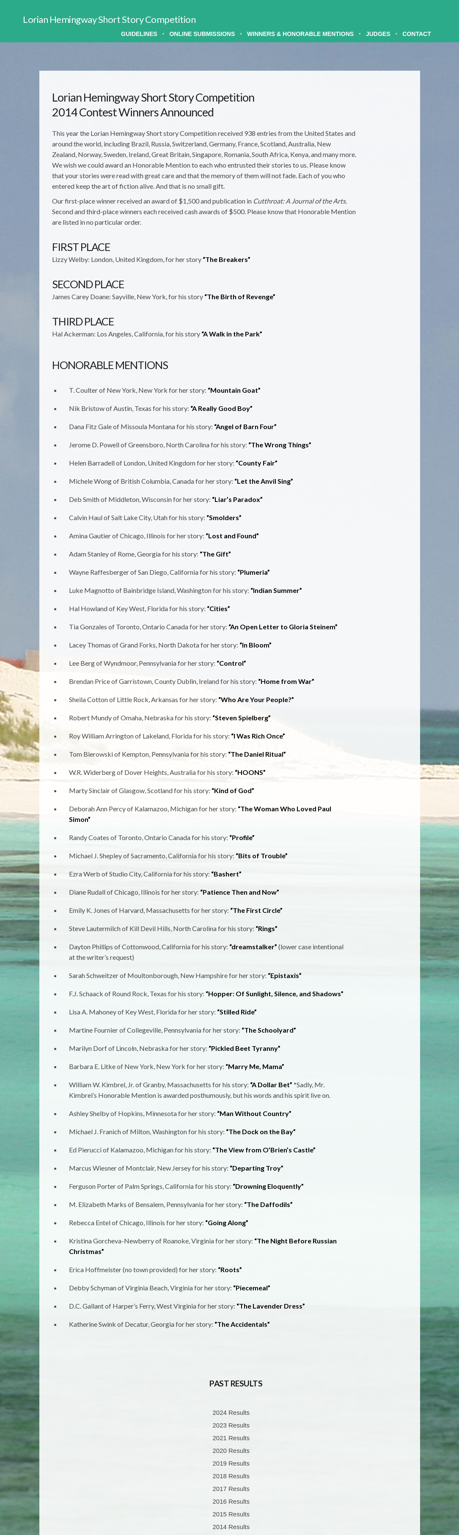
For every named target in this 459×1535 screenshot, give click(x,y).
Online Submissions (202, 33)
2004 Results (364, 389)
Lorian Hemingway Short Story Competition (109, 19)
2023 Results (364, 173)
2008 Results (364, 338)
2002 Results (364, 415)
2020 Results (364, 199)
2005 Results (364, 376)
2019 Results (364, 211)
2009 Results (364, 326)
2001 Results (364, 427)
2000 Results (364, 440)
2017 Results (364, 237)
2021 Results (364, 186)
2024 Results (364, 161)
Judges (378, 33)
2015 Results (364, 262)
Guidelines (139, 33)
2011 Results (364, 300)
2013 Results (364, 288)
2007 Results (364, 351)
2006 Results (364, 364)
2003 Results (364, 402)
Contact (416, 33)
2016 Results (364, 250)
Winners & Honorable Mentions (300, 33)
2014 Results (364, 275)
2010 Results (364, 313)
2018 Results (364, 224)
